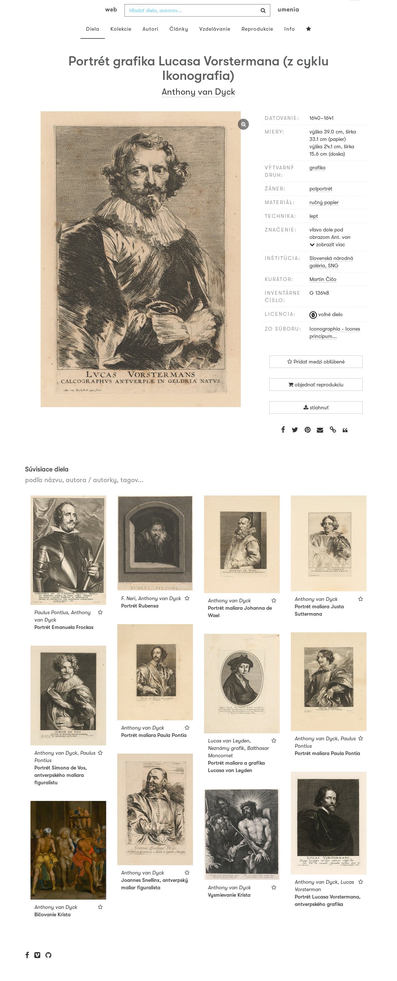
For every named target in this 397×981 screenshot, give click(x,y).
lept (313, 231)
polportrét (320, 203)
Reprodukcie (257, 44)
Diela (92, 44)
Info (289, 44)
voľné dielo (326, 329)
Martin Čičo (322, 294)
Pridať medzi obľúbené (316, 376)
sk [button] (355, 11)
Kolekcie (120, 44)
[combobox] (197, 25)
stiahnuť (316, 422)
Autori (150, 44)
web (111, 24)
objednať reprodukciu (315, 399)
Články (179, 44)
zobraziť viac (327, 259)
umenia (288, 24)
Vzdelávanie (214, 44)
